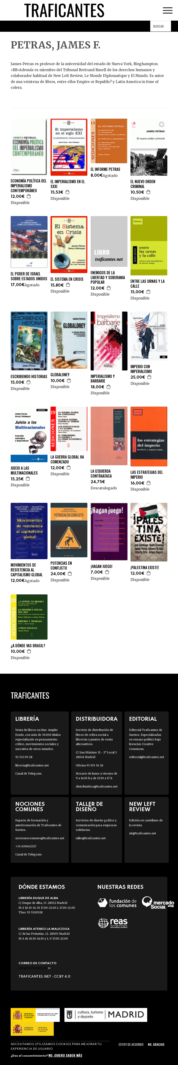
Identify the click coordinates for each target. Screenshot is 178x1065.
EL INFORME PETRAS (105, 169)
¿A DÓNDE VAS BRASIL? (28, 645)
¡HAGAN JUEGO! (101, 566)
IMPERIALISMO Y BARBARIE (103, 379)
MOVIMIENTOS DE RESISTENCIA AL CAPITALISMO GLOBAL (27, 570)
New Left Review (142, 807)
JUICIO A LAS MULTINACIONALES (24, 470)
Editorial (143, 719)
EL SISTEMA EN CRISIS (67, 279)
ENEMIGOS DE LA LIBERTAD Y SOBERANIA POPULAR (108, 277)
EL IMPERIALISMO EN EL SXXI (68, 184)
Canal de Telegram (28, 773)
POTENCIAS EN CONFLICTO (61, 566)
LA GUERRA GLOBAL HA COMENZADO (67, 459)
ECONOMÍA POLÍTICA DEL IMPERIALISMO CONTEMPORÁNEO (29, 186)
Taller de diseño (89, 807)
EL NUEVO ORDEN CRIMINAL (142, 184)
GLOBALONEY (60, 374)
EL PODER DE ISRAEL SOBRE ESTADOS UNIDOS (29, 276)
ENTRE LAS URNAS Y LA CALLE (147, 284)
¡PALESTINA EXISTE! (144, 567)
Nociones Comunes (30, 807)
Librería (27, 719)
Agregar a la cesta (29, 196)
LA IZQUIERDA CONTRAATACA (101, 473)
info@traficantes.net (34, 968)
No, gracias (156, 1044)
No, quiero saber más (65, 1055)
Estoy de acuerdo (131, 1044)
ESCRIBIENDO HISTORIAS (29, 376)
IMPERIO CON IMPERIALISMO (141, 369)
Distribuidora (97, 719)
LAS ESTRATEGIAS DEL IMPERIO (146, 475)
